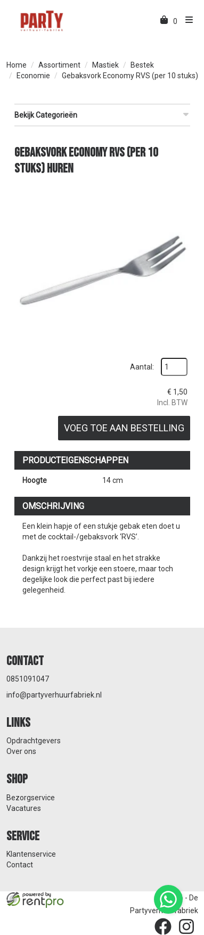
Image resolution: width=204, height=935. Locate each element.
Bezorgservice (30, 797)
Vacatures (23, 808)
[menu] (186, 21)
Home (16, 65)
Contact (19, 864)
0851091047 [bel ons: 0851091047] (27, 679)
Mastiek (105, 65)
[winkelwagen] (164, 21)
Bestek (142, 65)
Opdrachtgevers (33, 740)
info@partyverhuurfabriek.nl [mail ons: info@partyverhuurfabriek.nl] (54, 695)
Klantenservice (31, 854)
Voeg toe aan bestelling (124, 427)
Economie (33, 75)
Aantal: (142, 367)
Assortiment (59, 65)
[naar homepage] (41, 20)
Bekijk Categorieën (102, 114)
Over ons (21, 751)
